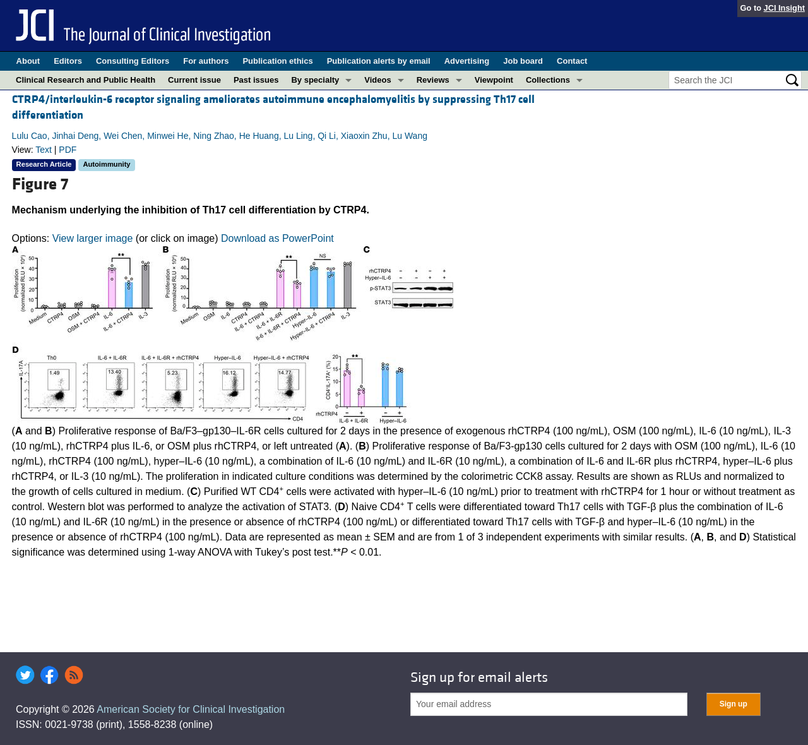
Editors (68, 61)
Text (43, 150)
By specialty (315, 80)
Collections (548, 80)
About (28, 61)
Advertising (467, 61)
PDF (67, 150)
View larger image (92, 238)
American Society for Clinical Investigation (191, 709)
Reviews (433, 80)
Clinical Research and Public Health (85, 80)
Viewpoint (494, 80)
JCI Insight (784, 8)
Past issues (256, 80)
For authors (206, 61)
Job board (523, 61)
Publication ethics (277, 61)
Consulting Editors (132, 61)
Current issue (194, 80)
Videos (377, 80)
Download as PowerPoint (277, 238)
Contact (572, 61)
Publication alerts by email (379, 61)
